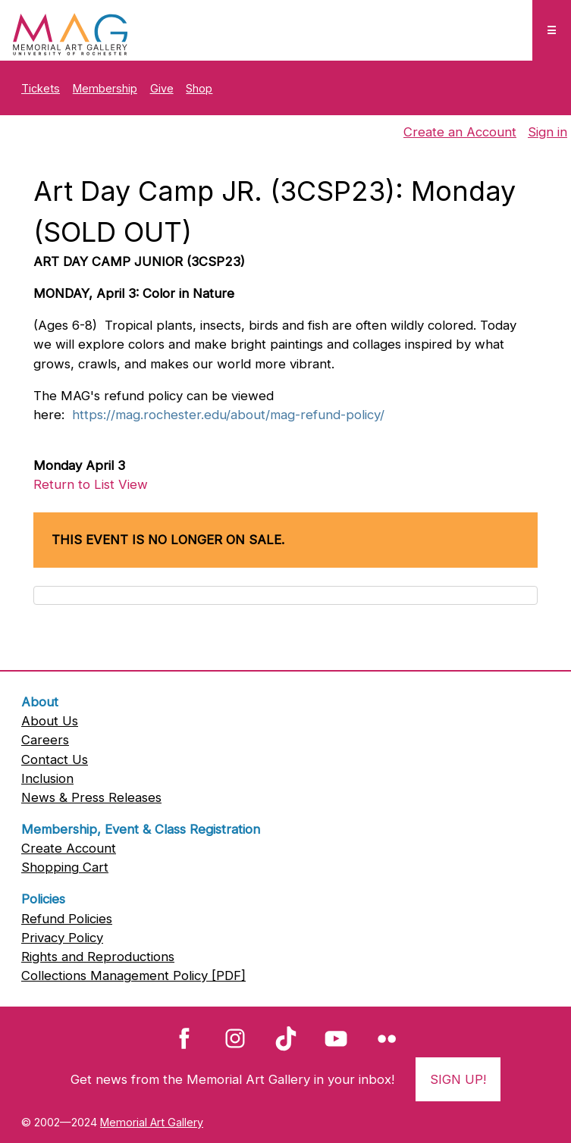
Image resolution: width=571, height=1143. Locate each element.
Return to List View (90, 484)
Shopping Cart (64, 867)
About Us (49, 720)
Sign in (547, 131)
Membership (105, 88)
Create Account (68, 848)
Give (162, 88)
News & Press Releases (91, 797)
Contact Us (54, 759)
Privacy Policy (62, 937)
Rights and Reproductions (97, 956)
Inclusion (47, 778)
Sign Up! (458, 1079)
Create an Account (459, 131)
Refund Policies (66, 918)
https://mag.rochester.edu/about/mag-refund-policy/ (228, 414)
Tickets (40, 88)
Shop (199, 88)
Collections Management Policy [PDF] (133, 975)
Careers (45, 739)
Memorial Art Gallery (151, 1122)
